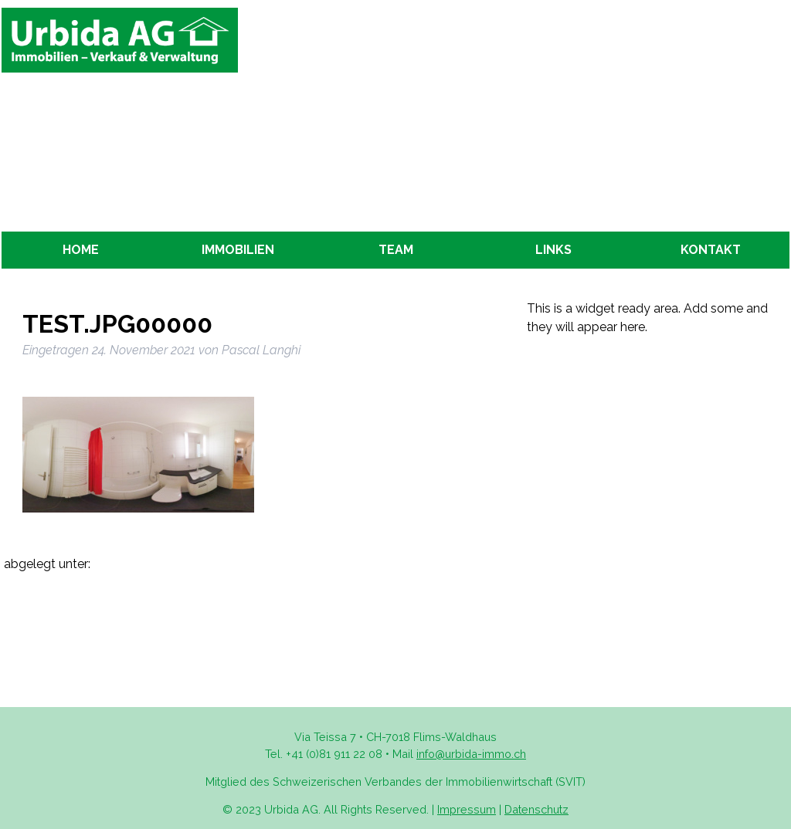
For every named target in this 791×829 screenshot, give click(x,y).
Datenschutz (536, 809)
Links (553, 249)
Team (396, 249)
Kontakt (711, 249)
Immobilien (238, 249)
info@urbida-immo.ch (471, 753)
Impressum (466, 809)
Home (81, 249)
